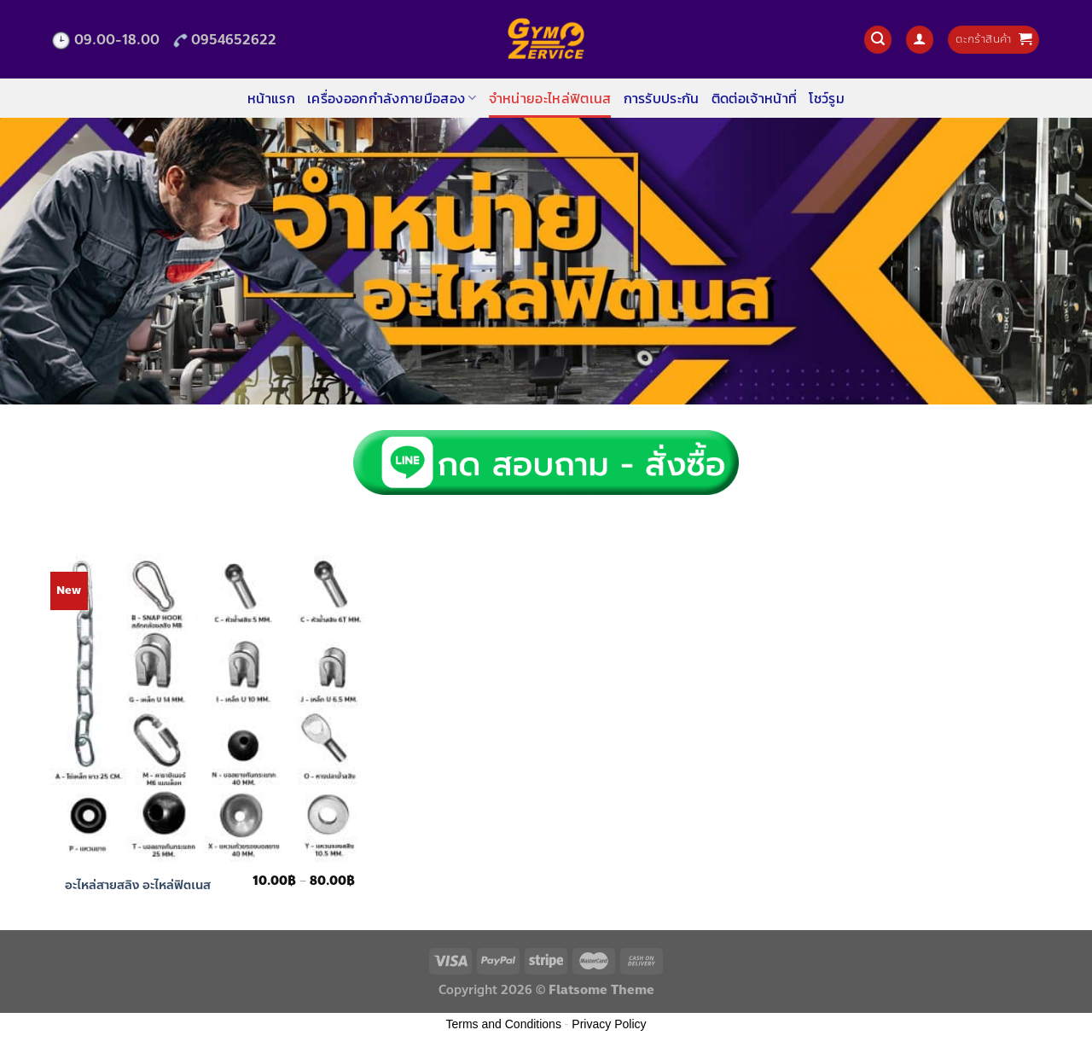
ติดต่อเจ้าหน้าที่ (755, 98)
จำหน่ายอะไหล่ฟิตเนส (550, 98)
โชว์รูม (827, 98)
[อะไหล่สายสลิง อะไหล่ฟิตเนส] (210, 706)
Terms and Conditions (503, 1024)
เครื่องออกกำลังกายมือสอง (392, 98)
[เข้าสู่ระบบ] (919, 40)
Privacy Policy (609, 1024)
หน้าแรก (271, 98)
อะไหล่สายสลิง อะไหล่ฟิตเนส (138, 885)
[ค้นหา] (878, 40)
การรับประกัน (662, 98)
